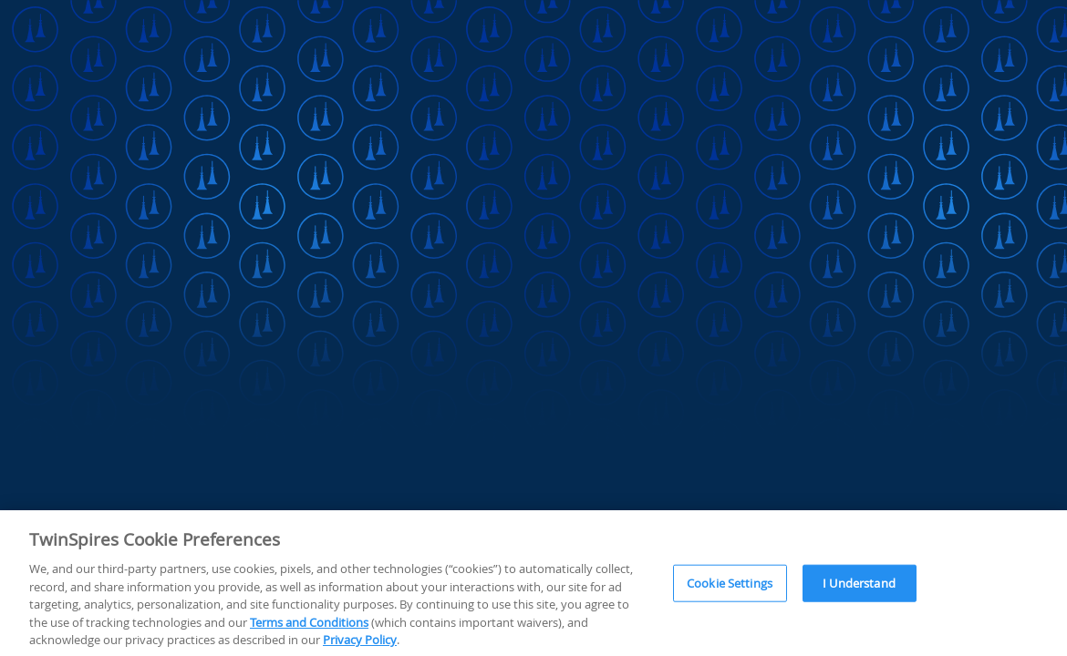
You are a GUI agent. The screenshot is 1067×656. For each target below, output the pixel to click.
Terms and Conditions (309, 623)
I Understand (859, 584)
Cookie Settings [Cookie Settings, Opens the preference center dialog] (729, 584)
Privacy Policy (360, 641)
